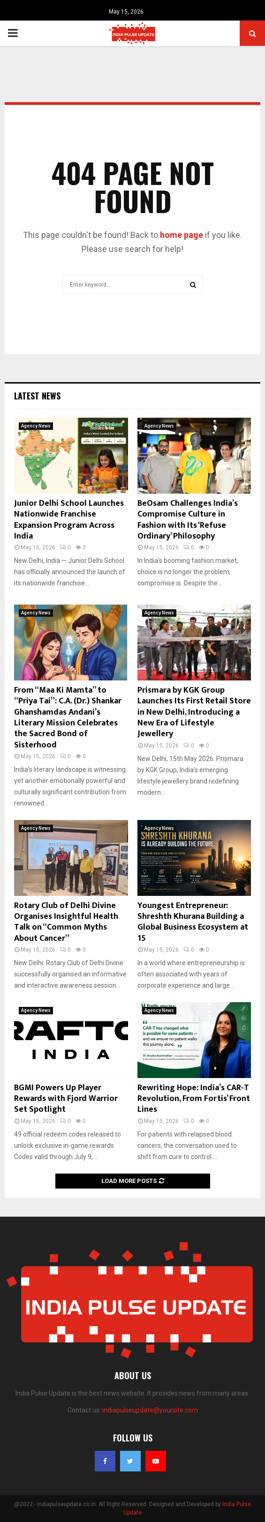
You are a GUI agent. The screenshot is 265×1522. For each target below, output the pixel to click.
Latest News (37, 396)
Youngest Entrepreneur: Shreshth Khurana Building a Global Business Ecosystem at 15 (192, 922)
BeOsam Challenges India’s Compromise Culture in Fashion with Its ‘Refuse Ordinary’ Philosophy (187, 519)
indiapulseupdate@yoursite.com (150, 1410)
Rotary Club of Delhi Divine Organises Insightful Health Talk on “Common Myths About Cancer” (66, 922)
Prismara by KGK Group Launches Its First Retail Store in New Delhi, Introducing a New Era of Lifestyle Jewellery (194, 712)
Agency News (36, 426)
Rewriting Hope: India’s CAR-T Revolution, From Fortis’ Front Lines (193, 1099)
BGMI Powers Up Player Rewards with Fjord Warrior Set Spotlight (66, 1099)
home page (181, 235)
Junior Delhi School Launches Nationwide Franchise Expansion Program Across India (69, 519)
